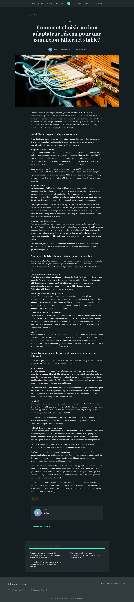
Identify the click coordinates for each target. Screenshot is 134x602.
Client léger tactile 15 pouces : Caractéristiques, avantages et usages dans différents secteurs (85, 555)
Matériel (87, 3)
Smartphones (97, 3)
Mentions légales (113, 583)
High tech (41, 3)
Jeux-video (59, 3)
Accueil (30, 15)
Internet (49, 3)
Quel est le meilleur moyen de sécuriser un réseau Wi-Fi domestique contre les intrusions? (46, 564)
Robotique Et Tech (17, 583)
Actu (33, 3)
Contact (123, 583)
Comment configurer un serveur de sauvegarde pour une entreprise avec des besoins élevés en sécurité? (45, 555)
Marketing (78, 3)
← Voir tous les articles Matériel (43, 527)
